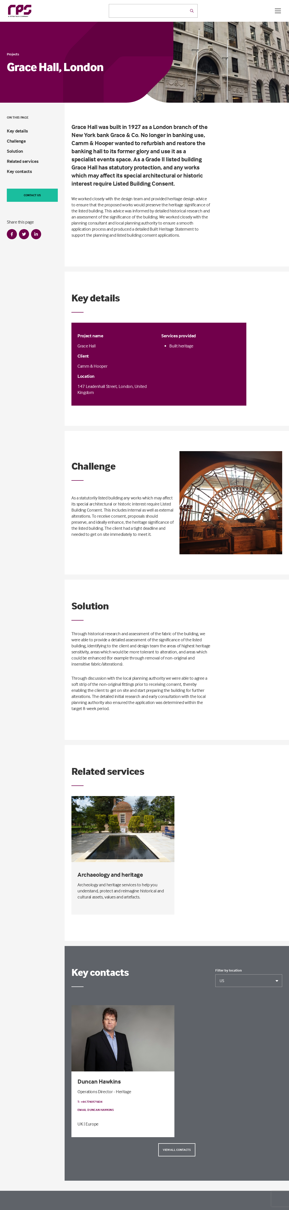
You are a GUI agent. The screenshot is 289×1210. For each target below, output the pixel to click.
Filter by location (228, 970)
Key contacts (19, 171)
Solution (15, 151)
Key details (17, 131)
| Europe (91, 1124)
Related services (22, 161)
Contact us (32, 195)
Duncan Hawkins (99, 1081)
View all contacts (177, 1150)
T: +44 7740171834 (89, 1102)
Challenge (16, 141)
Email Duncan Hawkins (95, 1110)
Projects (13, 54)
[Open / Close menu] (278, 11)
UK (80, 1124)
